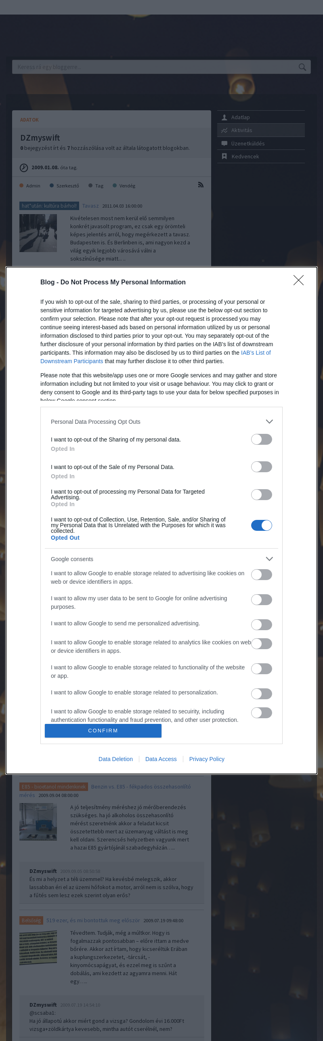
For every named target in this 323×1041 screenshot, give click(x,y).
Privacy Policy (206, 759)
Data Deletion (116, 759)
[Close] (301, 282)
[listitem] (161, 421)
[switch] (261, 439)
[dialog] (161, 520)
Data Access (161, 759)
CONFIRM (103, 731)
